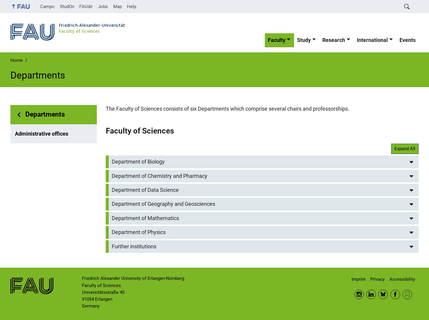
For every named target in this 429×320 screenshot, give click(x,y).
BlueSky (383, 294)
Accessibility (402, 279)
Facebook (395, 294)
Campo (47, 6)
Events (408, 40)
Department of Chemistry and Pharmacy (159, 176)
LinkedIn (371, 294)
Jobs (103, 6)
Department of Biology (138, 162)
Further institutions (134, 247)
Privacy (377, 279)
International (372, 40)
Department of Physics (139, 232)
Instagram (359, 294)
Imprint (359, 279)
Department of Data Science (145, 190)
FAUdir (86, 6)
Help (131, 6)
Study (304, 40)
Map (117, 6)
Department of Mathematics (145, 218)
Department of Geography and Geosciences (163, 204)
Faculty (276, 40)
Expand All (404, 148)
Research (333, 40)
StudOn (67, 6)
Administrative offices (41, 134)
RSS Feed (407, 294)
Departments (45, 114)
